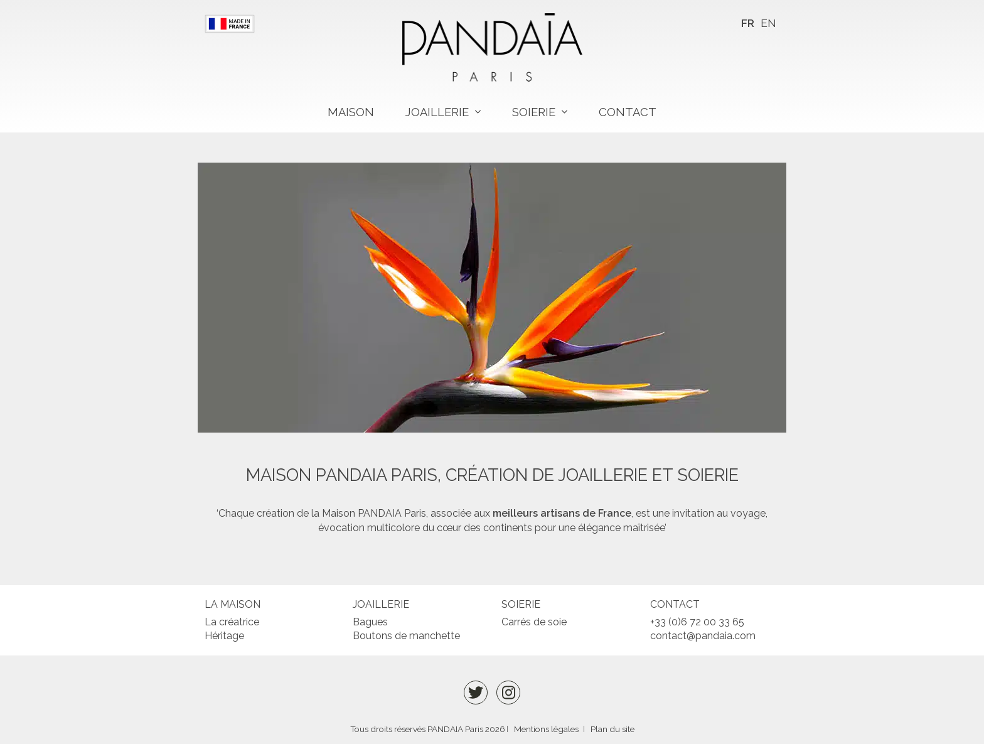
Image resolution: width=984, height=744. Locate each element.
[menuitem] (747, 24)
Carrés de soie (534, 622)
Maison (351, 112)
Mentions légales (546, 729)
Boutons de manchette (406, 636)
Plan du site (612, 729)
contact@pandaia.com (703, 636)
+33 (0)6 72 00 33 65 (697, 622)
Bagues (370, 622)
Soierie (533, 112)
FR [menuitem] (747, 23)
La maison (232, 604)
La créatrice (232, 622)
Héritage (224, 636)
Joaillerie (437, 112)
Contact (627, 112)
